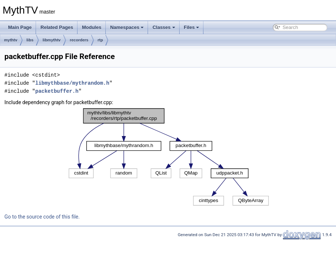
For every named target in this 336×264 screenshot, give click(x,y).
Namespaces (127, 27)
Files (191, 27)
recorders (79, 40)
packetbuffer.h (57, 91)
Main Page (20, 27)
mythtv (10, 40)
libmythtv (52, 40)
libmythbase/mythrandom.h (72, 83)
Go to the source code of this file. (42, 217)
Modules (91, 27)
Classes (163, 27)
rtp (100, 40)
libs (29, 40)
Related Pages (56, 27)
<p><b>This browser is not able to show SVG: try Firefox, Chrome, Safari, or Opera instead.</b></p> (169, 157)
